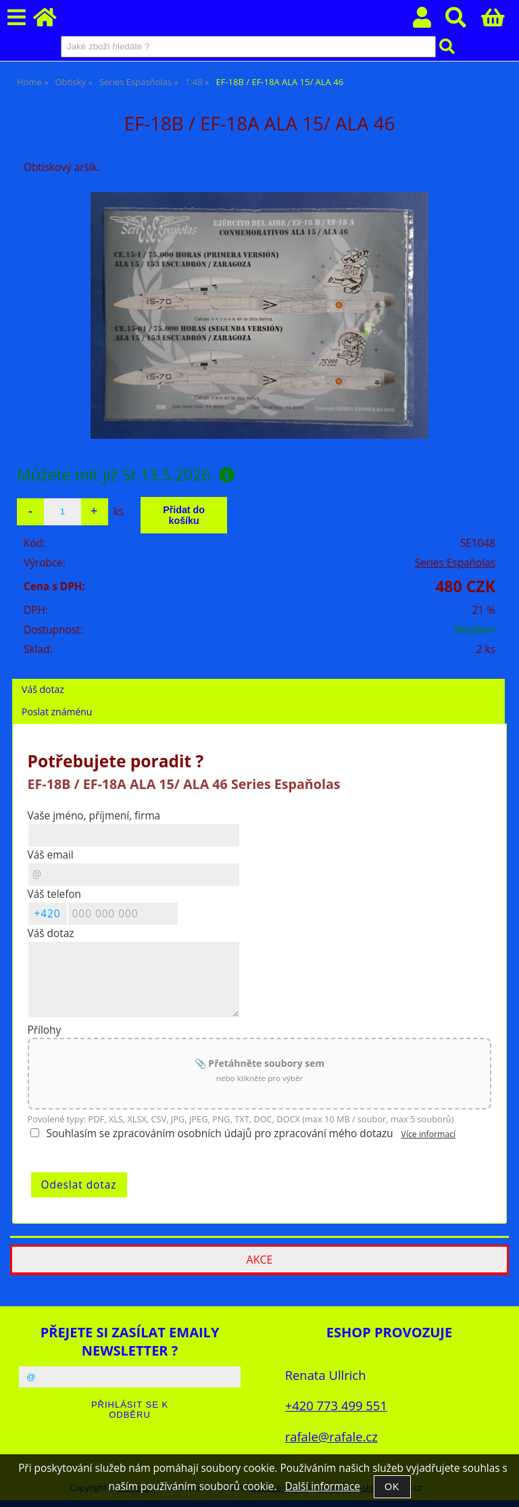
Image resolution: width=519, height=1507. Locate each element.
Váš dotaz (43, 689)
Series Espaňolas (455, 563)
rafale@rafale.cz (331, 1436)
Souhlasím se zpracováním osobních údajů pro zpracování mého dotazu (220, 1133)
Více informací (428, 1134)
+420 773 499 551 (336, 1405)
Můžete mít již (125, 474)
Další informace (322, 1486)
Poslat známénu (57, 711)
